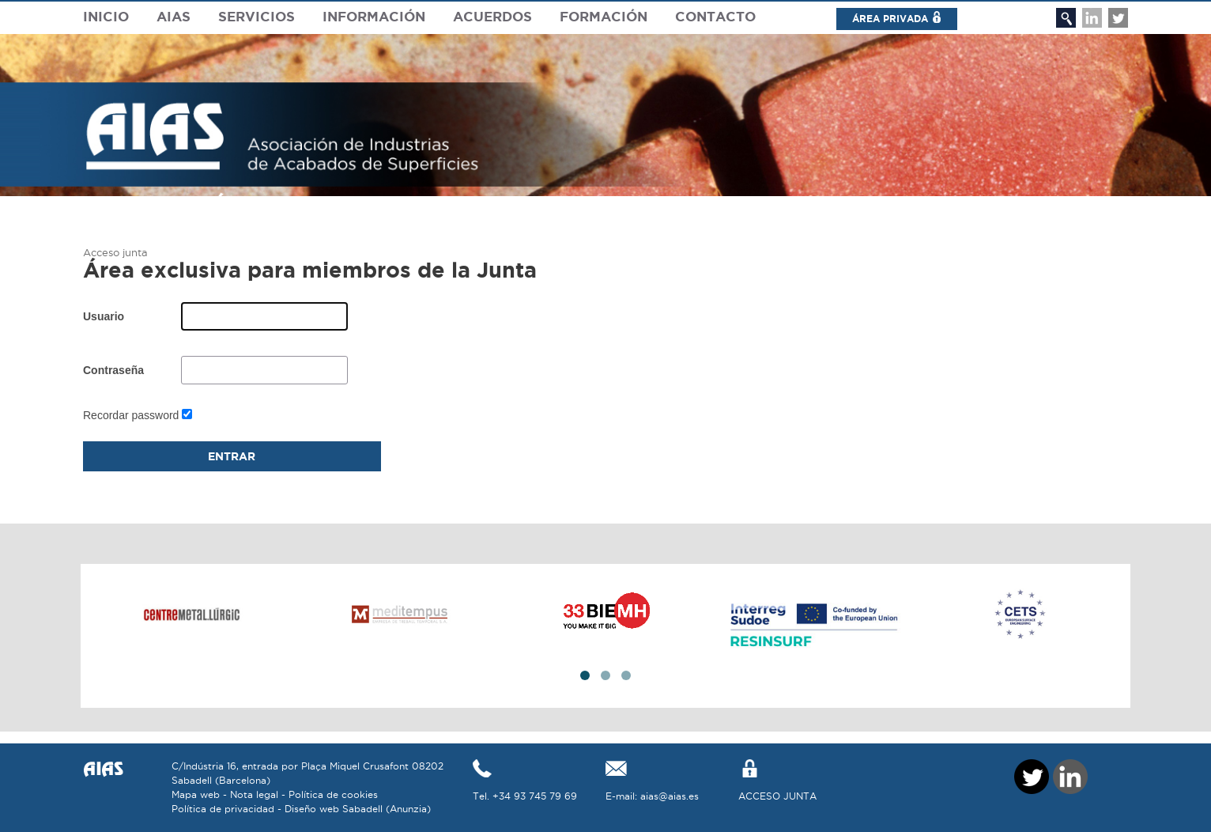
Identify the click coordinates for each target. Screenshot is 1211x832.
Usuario (103, 316)
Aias (174, 16)
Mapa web (196, 794)
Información (374, 16)
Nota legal (254, 794)
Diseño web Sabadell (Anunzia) (358, 809)
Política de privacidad (223, 809)
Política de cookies (333, 794)
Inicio (106, 16)
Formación (603, 16)
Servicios (256, 16)
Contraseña (113, 370)
